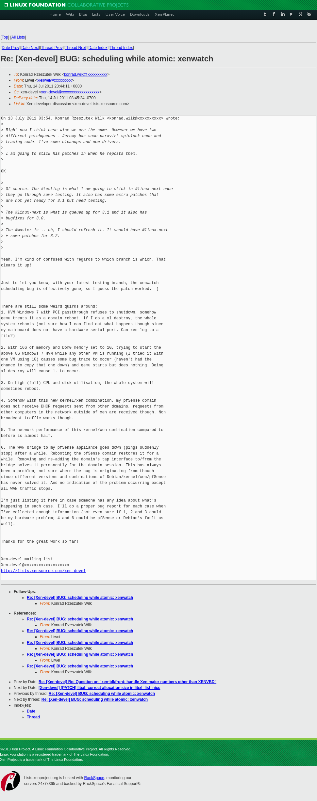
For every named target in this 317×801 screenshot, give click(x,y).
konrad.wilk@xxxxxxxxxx (85, 74)
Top (5, 37)
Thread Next (75, 47)
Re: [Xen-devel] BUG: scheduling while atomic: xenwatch (80, 597)
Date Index (98, 47)
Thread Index (121, 47)
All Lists (18, 37)
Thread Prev (51, 47)
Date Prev (10, 47)
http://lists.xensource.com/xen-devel (43, 571)
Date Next (30, 47)
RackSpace (94, 778)
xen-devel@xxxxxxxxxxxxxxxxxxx (70, 92)
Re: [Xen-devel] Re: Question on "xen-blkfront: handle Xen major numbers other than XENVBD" (127, 682)
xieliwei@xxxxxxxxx (54, 80)
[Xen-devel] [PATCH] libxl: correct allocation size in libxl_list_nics (99, 687)
